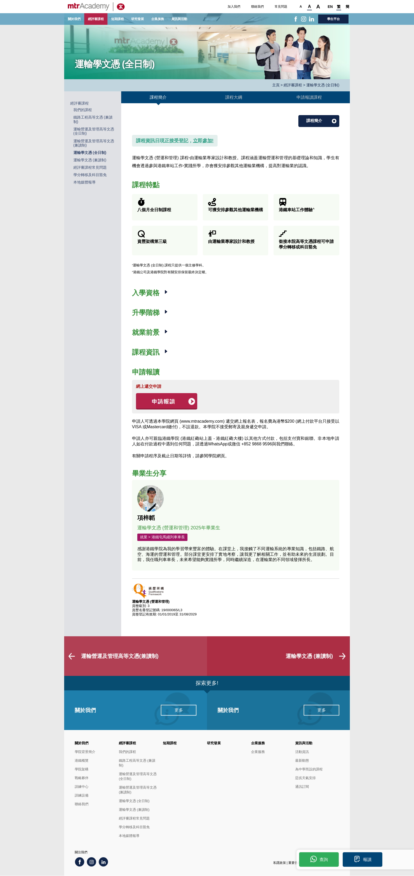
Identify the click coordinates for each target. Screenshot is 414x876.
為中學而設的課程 (309, 769)
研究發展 (137, 19)
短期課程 (117, 19)
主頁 (276, 85)
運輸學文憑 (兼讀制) (89, 160)
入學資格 (146, 293)
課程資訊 (146, 352)
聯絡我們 (257, 6)
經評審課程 (96, 19)
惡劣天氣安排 (305, 778)
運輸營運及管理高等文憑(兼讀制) (138, 790)
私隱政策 (279, 863)
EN (330, 6)
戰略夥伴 (81, 778)
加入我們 (234, 6)
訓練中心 (81, 787)
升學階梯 (146, 313)
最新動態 (302, 761)
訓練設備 (81, 796)
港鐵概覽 (81, 761)
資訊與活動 (179, 19)
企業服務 (157, 19)
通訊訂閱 (302, 787)
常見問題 (281, 6)
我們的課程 (82, 110)
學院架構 (81, 769)
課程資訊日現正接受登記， (175, 140)
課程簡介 (314, 120)
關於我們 (74, 19)
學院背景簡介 (85, 752)
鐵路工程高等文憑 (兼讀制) (137, 763)
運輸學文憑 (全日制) (89, 153)
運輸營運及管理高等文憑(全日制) (138, 776)
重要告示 (294, 863)
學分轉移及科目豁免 (90, 175)
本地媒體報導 (84, 182)
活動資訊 (302, 752)
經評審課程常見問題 (90, 167)
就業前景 (146, 332)
